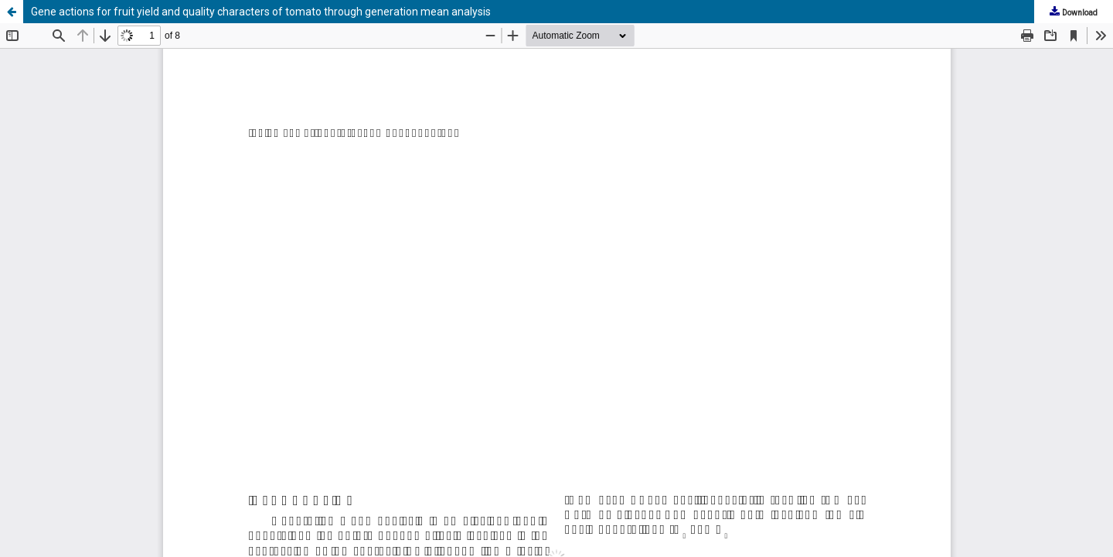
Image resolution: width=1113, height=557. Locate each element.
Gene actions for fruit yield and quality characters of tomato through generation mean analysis (261, 11)
